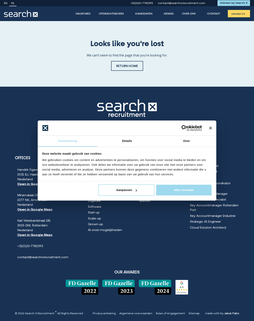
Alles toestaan (184, 190)
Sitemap (194, 313)
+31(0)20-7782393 (142, 3)
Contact (213, 13)
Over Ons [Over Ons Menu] (189, 13)
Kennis (169, 13)
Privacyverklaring (104, 313)
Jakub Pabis (231, 313)
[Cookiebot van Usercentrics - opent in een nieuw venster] (184, 128)
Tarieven (144, 201)
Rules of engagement (170, 313)
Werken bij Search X (234, 3)
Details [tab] (127, 141)
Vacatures (82, 13)
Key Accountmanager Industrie (213, 216)
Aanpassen (126, 190)
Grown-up (95, 224)
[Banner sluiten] (210, 128)
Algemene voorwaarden (135, 313)
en (5, 3)
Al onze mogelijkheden (105, 230)
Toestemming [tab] (67, 141)
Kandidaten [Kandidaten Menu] (143, 13)
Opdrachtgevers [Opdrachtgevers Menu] (111, 13)
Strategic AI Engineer (205, 221)
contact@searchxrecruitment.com (181, 3)
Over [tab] (186, 141)
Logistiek (94, 201)
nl (12, 3)
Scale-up (94, 218)
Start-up (94, 212)
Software (94, 207)
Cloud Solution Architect (208, 227)
